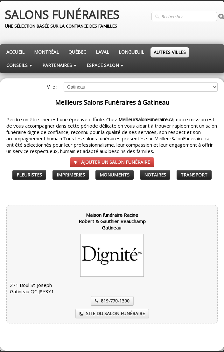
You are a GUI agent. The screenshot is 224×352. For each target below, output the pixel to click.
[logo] (62, 19)
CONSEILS (19, 65)
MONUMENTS (115, 175)
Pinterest (208, 338)
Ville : (52, 87)
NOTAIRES (155, 175)
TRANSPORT (194, 175)
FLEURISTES (29, 175)
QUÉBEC (77, 52)
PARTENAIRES (59, 65)
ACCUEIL (15, 52)
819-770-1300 (112, 301)
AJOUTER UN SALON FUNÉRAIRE (112, 162)
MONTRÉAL (46, 52)
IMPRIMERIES (71, 175)
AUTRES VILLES (170, 52)
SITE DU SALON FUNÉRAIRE (112, 313)
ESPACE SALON (105, 65)
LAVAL (102, 52)
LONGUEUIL (131, 52)
